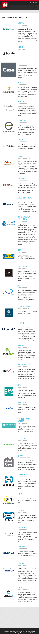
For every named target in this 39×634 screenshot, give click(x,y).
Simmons (21, 510)
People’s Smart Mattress (24, 420)
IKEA (19, 250)
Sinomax (21, 546)
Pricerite (21, 438)
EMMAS (20, 139)
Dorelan (21, 101)
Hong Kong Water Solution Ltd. (25, 218)
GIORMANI (22, 178)
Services (12, 631)
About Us (6, 631)
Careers (27, 631)
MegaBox (5, 5)
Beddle (20, 47)
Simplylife (22, 527)
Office (22, 631)
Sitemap (16, 633)
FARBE (20, 156)
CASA (19, 63)
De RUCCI (21, 82)
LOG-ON (21, 323)
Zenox (20, 587)
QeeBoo (21, 455)
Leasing (18, 631)
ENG (36, 3)
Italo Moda (22, 266)
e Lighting (22, 120)
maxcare (21, 345)
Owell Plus (22, 402)
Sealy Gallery (23, 474)
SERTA (20, 493)
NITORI (20, 385)
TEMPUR (21, 563)
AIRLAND (21, 23)
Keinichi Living (24, 306)
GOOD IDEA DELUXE (25, 197)
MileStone (22, 364)
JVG (19, 285)
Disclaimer (11, 633)
